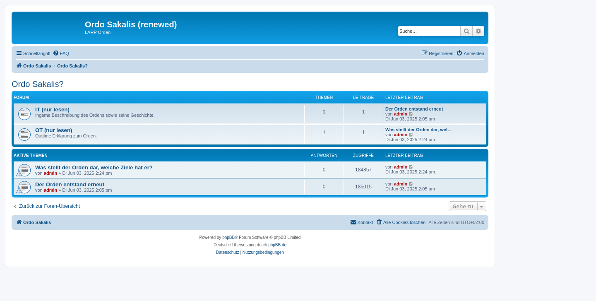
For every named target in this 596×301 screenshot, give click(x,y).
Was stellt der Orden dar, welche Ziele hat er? (94, 167)
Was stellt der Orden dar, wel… (418, 129)
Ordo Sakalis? (38, 84)
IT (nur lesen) (52, 109)
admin (400, 113)
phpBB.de (277, 245)
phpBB (228, 237)
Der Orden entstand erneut (414, 108)
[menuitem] (61, 53)
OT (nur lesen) (53, 130)
